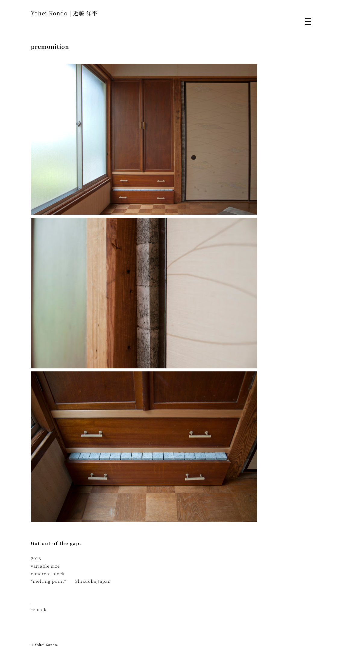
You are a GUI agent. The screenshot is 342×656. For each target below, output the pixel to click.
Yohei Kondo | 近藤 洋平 (64, 13)
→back (39, 609)
